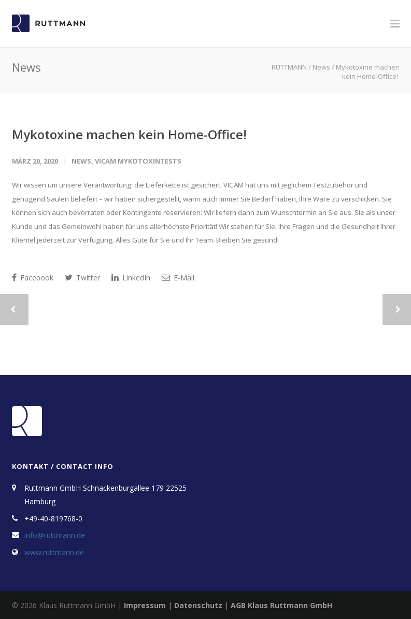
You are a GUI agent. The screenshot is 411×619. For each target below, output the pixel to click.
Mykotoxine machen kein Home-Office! (131, 134)
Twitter (82, 277)
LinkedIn (130, 277)
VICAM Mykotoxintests (138, 161)
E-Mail (178, 277)
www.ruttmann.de (54, 552)
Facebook (32, 277)
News (81, 161)
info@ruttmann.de (54, 535)
